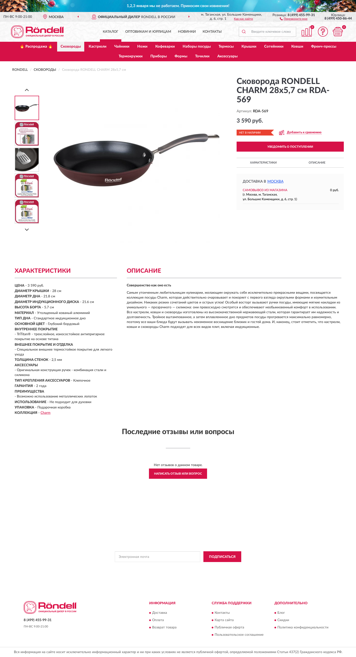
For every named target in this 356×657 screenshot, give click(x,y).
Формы (181, 56)
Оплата (158, 620)
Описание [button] (317, 162)
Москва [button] (275, 181)
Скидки (283, 620)
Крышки (248, 46)
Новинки (187, 31)
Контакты (212, 31)
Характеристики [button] (263, 162)
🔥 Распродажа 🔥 (36, 46)
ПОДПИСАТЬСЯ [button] (222, 557)
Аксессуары (227, 56)
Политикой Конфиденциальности (177, 567)
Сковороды (71, 46)
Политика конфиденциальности (302, 627)
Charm (46, 413)
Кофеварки (165, 46)
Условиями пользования (219, 567)
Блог (281, 613)
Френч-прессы (323, 46)
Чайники (121, 46)
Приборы (158, 56)
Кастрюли (97, 46)
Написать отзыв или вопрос (178, 473)
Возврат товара (164, 627)
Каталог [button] (110, 31)
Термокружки (131, 56)
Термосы (226, 46)
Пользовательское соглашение (239, 634)
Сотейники (273, 46)
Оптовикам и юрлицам (148, 31)
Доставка (159, 613)
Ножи (142, 46)
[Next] (27, 229)
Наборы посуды (197, 46)
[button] (293, 18)
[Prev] (27, 89)
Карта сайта (224, 620)
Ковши (297, 46)
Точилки (202, 56)
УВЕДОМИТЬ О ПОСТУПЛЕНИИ (290, 146)
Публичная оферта (229, 627)
